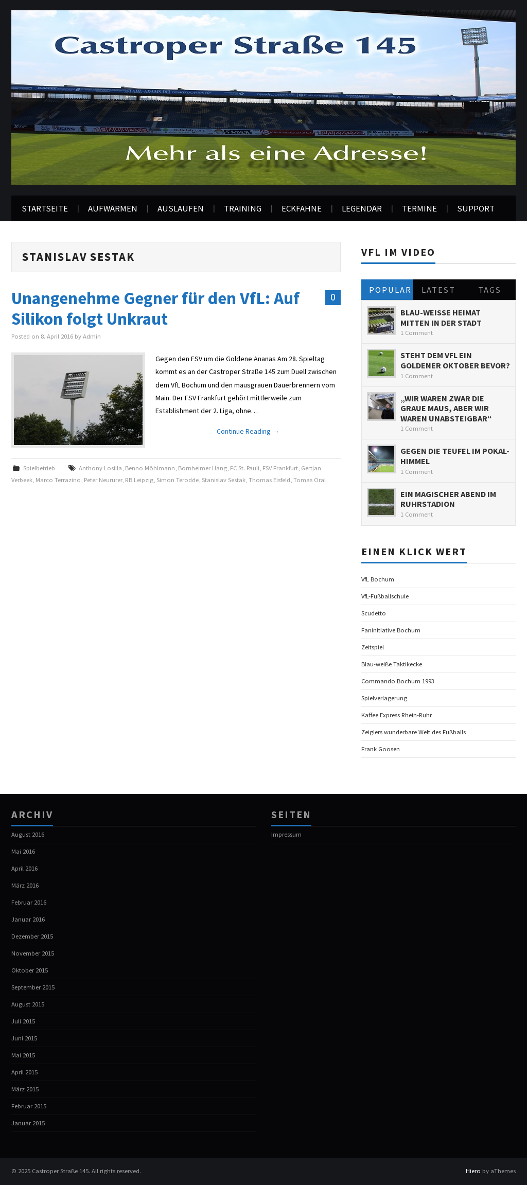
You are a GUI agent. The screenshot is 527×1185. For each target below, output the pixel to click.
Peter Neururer (103, 480)
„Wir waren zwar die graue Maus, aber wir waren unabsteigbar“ (446, 408)
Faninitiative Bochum (390, 630)
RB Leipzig (139, 480)
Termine (419, 208)
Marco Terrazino (58, 480)
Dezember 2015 (32, 936)
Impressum (286, 834)
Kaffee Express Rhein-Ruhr (396, 715)
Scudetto (373, 613)
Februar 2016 (28, 902)
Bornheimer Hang (202, 468)
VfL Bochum (377, 579)
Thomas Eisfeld (269, 480)
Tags (489, 290)
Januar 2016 (28, 919)
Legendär (362, 208)
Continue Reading (248, 431)
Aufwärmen (112, 208)
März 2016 (25, 885)
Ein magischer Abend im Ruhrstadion (448, 499)
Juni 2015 (24, 1038)
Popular (390, 290)
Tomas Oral (309, 480)
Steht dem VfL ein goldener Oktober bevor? (455, 360)
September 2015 (33, 987)
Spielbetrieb (39, 468)
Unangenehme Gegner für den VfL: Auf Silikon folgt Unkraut (155, 308)
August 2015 (27, 1004)
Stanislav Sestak (223, 480)
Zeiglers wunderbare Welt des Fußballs (413, 732)
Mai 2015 (23, 1055)
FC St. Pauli (244, 468)
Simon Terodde (177, 480)
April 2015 (24, 1072)
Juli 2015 (23, 1021)
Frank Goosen (380, 749)
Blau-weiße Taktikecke (391, 664)
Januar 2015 (28, 1123)
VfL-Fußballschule (385, 596)
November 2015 (32, 953)
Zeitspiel (372, 647)
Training (242, 208)
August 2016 (27, 834)
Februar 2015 (28, 1106)
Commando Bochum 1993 (397, 681)
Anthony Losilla (100, 468)
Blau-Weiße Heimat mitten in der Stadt (441, 317)
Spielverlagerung (384, 698)
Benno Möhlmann (150, 468)
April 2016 (24, 868)
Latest (438, 290)
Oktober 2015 (29, 970)
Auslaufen (180, 208)
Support (476, 208)
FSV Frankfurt (280, 468)
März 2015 (25, 1089)
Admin (92, 336)
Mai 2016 (23, 851)
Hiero (473, 1171)
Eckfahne (302, 208)
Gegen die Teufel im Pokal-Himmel (455, 456)
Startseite (45, 208)
